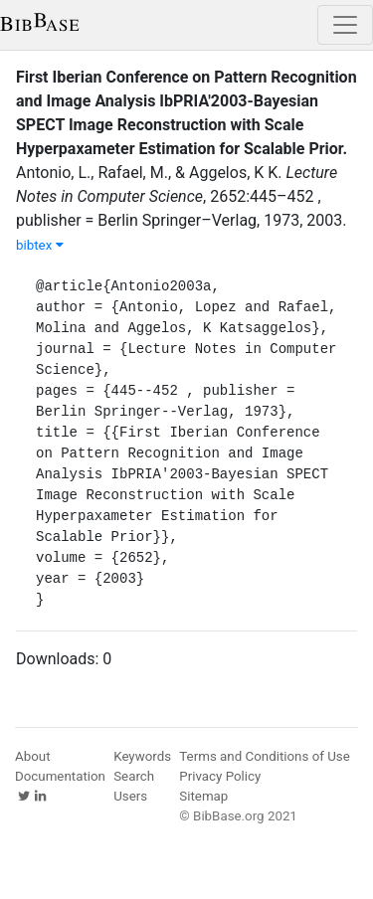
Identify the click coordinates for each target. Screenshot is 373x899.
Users (130, 796)
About (33, 756)
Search (133, 776)
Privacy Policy (220, 776)
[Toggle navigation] (345, 25)
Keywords (142, 756)
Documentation (60, 776)
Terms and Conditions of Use (264, 756)
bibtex (40, 245)
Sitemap (203, 796)
